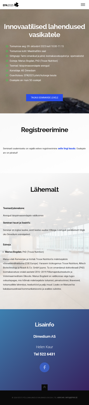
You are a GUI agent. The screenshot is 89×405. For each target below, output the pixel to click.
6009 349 (60, 398)
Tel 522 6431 (44, 354)
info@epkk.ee (71, 398)
